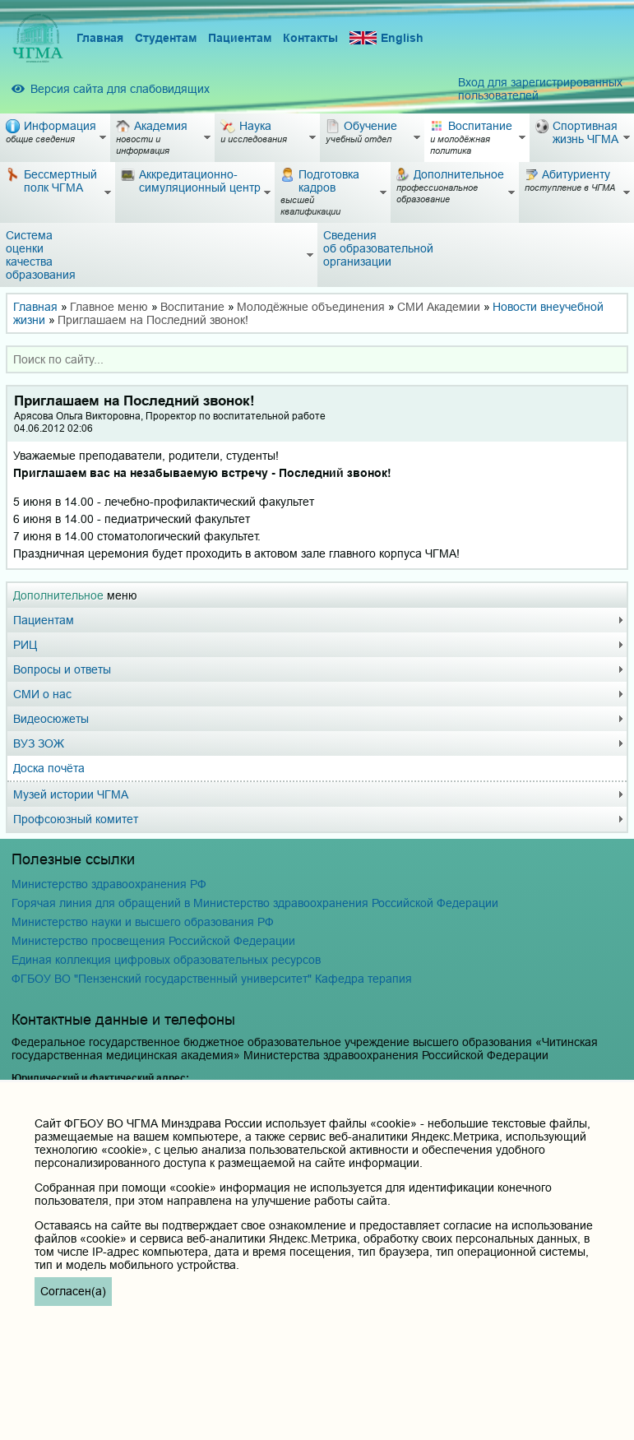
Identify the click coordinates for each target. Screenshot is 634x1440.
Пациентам (239, 37)
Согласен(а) (73, 1291)
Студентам (166, 37)
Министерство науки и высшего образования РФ (143, 921)
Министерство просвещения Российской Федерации (153, 940)
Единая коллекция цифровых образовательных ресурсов (166, 959)
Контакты (310, 37)
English (386, 38)
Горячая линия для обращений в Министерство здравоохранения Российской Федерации (255, 903)
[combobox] (317, 359)
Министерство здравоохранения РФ (109, 884)
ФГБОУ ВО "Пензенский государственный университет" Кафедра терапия (212, 978)
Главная (99, 37)
